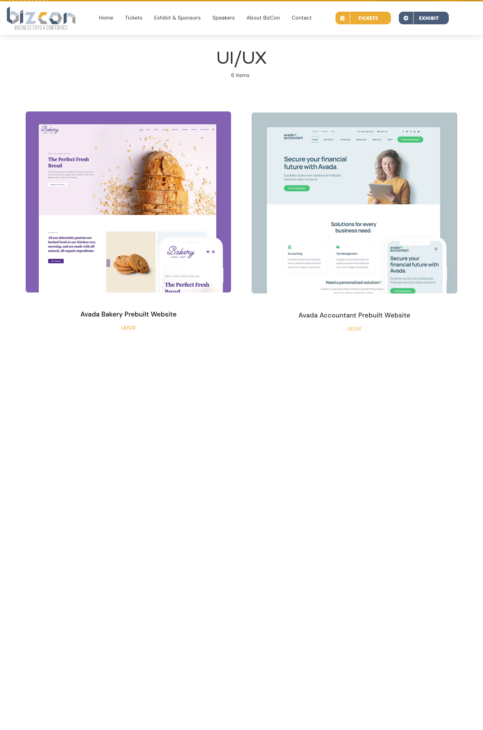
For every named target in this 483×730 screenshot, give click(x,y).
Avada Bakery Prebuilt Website (128, 314)
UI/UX (128, 327)
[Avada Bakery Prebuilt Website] (128, 116)
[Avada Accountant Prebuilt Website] (354, 119)
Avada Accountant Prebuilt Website (354, 317)
